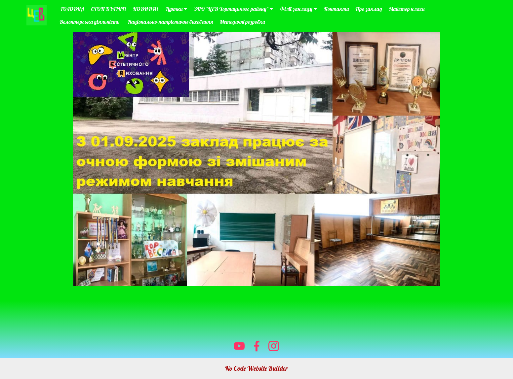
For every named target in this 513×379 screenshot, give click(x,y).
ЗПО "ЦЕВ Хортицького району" (231, 9)
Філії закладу (296, 9)
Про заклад (368, 9)
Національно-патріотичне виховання (170, 21)
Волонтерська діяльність (90, 21)
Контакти (336, 9)
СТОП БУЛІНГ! (108, 9)
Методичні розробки (242, 21)
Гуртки (174, 9)
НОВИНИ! (146, 9)
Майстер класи (406, 9)
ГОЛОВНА (71, 9)
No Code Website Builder (256, 368)
